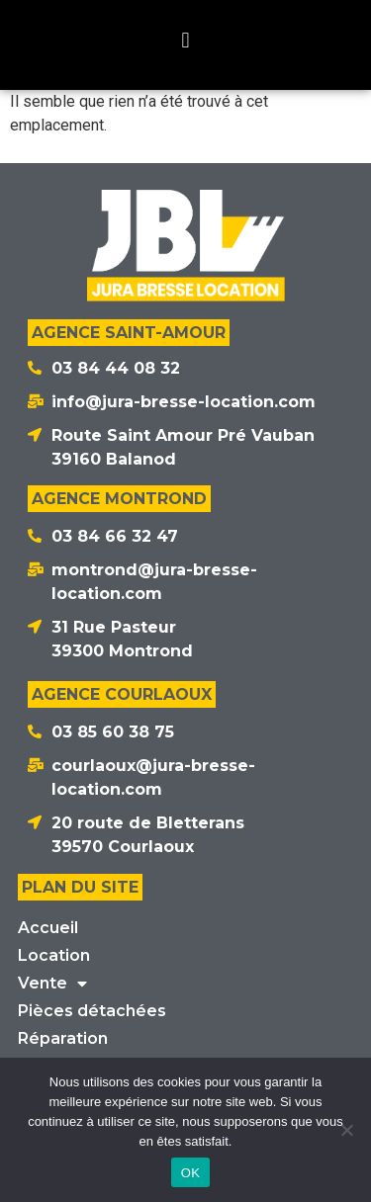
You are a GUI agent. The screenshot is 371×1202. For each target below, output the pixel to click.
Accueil (48, 927)
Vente (52, 983)
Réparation (63, 1038)
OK (190, 1172)
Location (54, 955)
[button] (185, 40)
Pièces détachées (92, 1010)
